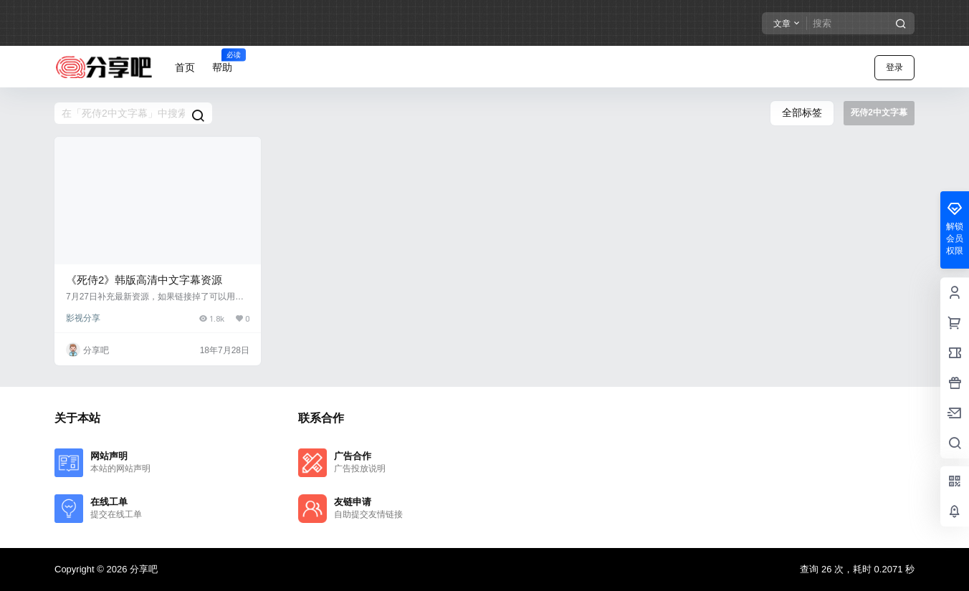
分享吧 (142, 569)
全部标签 (802, 112)
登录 (894, 67)
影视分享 (83, 318)
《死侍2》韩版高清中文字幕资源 (144, 280)
